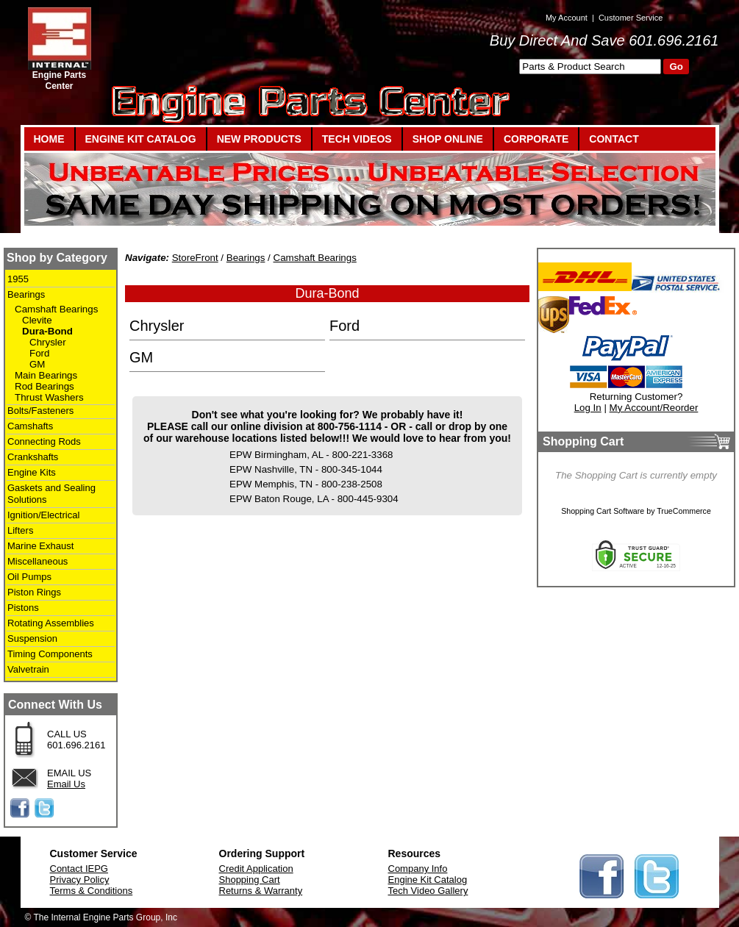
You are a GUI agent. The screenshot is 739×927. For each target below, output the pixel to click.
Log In (587, 407)
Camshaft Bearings (56, 309)
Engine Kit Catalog (428, 879)
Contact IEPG (79, 868)
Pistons (23, 607)
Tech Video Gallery (428, 890)
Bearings (26, 294)
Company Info (418, 868)
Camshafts (30, 426)
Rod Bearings (44, 386)
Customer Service (631, 17)
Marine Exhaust (40, 545)
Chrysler (47, 342)
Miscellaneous (37, 561)
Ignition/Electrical (43, 514)
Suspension (32, 638)
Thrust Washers (49, 397)
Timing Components (50, 653)
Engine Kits (31, 472)
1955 (18, 278)
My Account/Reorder (654, 407)
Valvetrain (28, 669)
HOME (49, 139)
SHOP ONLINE (448, 139)
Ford (39, 353)
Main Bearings (46, 375)
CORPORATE (536, 139)
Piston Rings (34, 592)
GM (37, 364)
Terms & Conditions (91, 890)
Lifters (20, 530)
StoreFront (195, 257)
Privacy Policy (80, 879)
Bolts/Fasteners (40, 410)
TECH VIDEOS (357, 139)
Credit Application (256, 868)
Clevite (37, 320)
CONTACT (613, 139)
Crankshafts (32, 456)
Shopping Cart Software (602, 511)
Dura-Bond (47, 331)
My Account (567, 17)
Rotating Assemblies (50, 623)
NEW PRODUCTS (259, 139)
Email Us (66, 784)
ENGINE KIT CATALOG (140, 139)
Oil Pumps (29, 576)
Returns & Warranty (261, 890)
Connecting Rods (44, 441)
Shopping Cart (249, 879)
